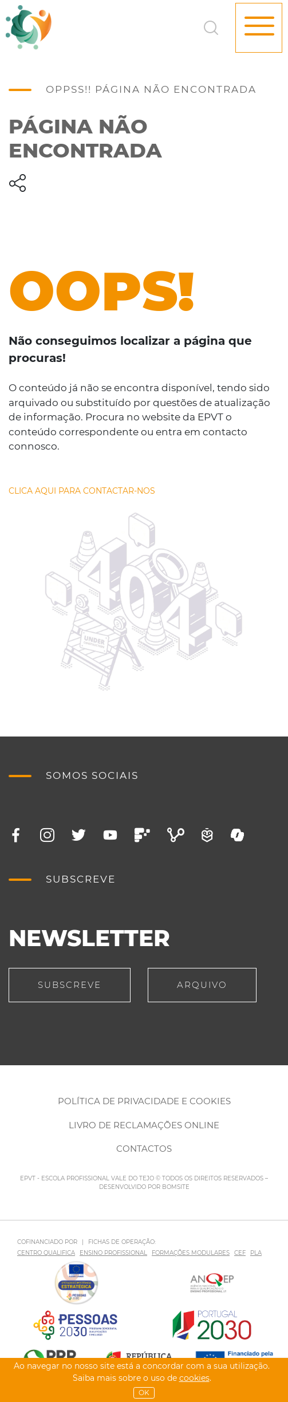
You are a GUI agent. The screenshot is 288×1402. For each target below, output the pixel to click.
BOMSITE (176, 1187)
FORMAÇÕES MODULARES (191, 1253)
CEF (240, 1253)
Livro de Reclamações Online (144, 1125)
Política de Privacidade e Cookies (144, 1101)
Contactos (144, 1148)
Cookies (194, 1378)
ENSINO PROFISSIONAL (113, 1253)
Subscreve (69, 984)
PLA (256, 1253)
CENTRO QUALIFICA (46, 1253)
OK (144, 1392)
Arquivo (202, 984)
